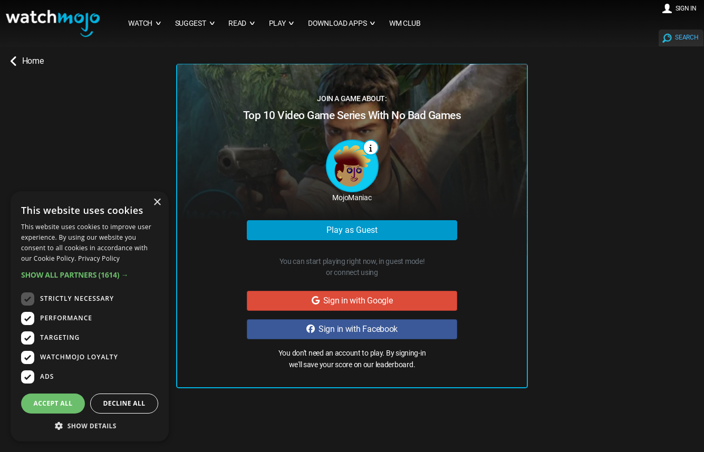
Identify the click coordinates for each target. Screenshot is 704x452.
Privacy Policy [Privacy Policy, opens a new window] (99, 258)
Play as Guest (352, 230)
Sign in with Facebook (352, 329)
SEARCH (686, 37)
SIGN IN (686, 8)
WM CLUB (405, 23)
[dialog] (90, 316)
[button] (89, 274)
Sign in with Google (352, 301)
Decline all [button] (124, 403)
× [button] (157, 203)
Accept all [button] (53, 403)
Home (27, 61)
